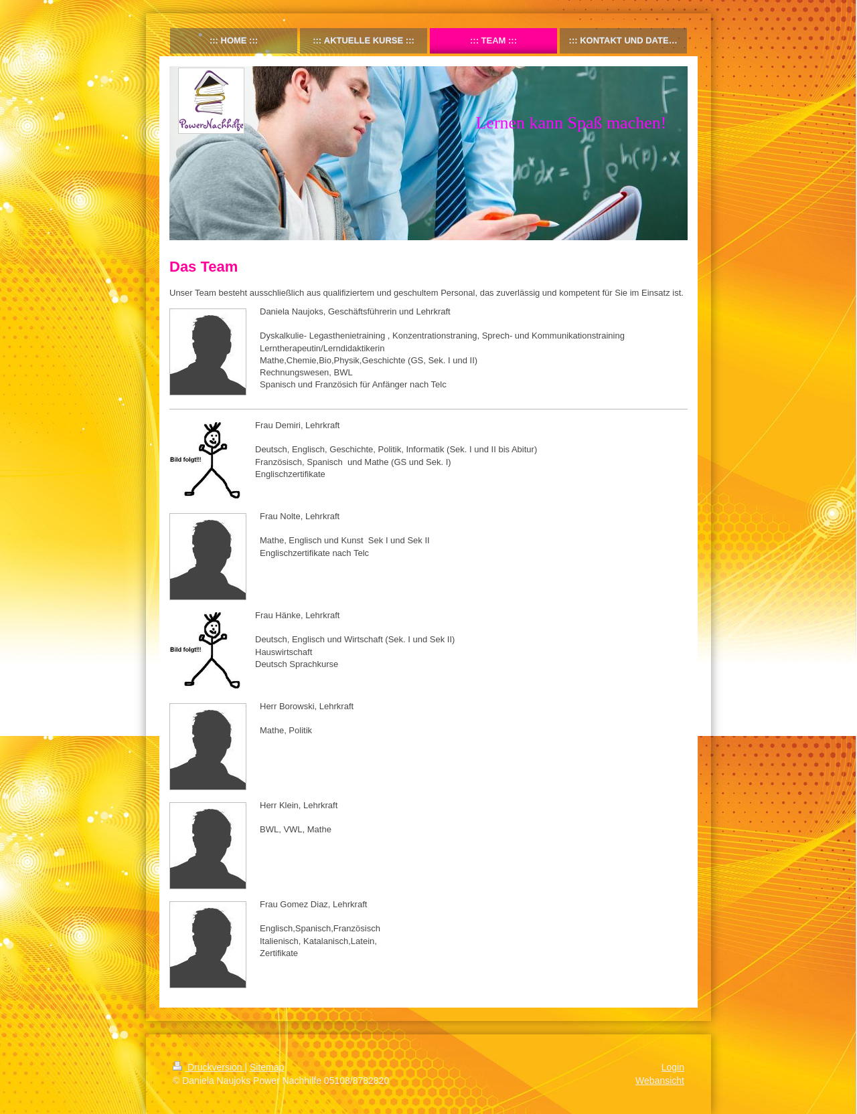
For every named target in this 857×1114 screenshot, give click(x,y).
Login (672, 1067)
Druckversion (208, 1067)
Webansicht (659, 1080)
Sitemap (267, 1067)
